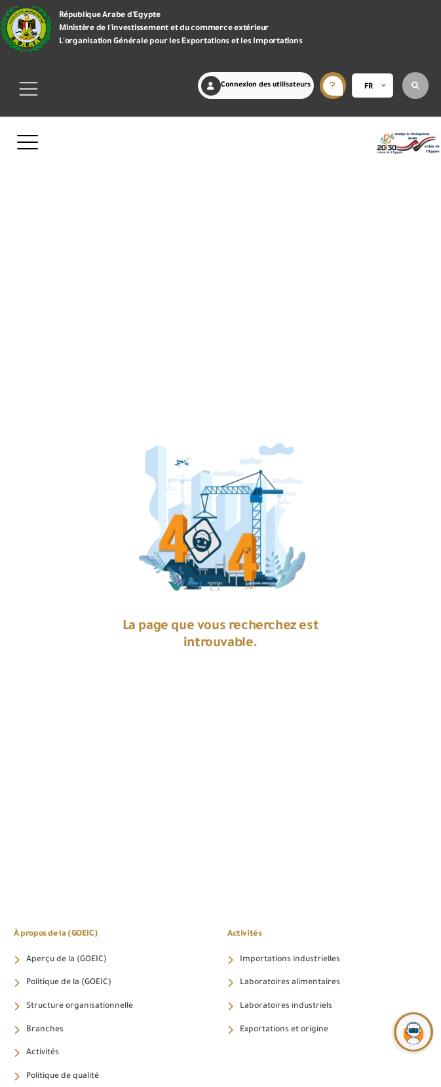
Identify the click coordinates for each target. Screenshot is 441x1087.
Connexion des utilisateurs (256, 86)
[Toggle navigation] (28, 89)
